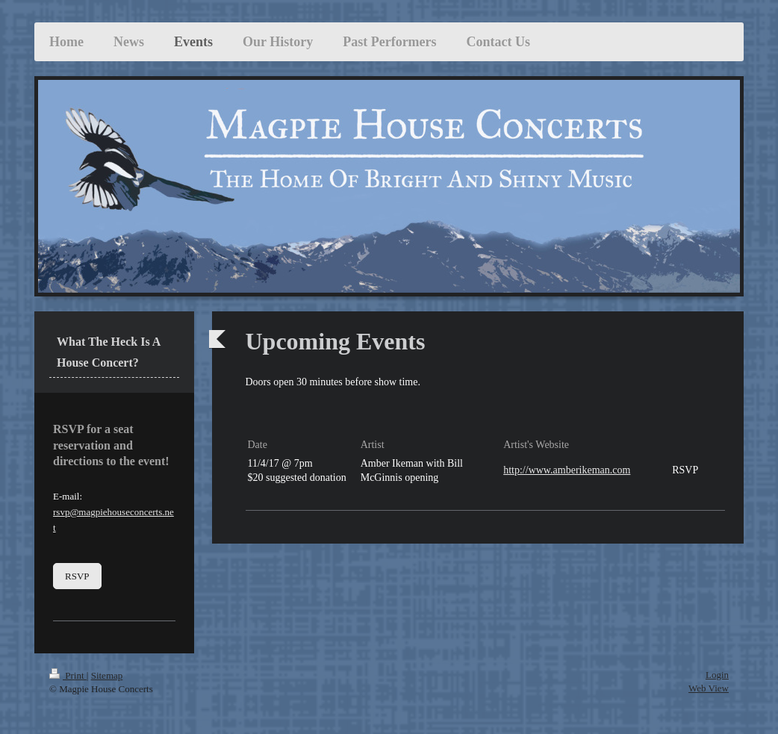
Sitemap (107, 675)
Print (68, 675)
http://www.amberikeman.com (566, 470)
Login (717, 674)
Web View (708, 688)
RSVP (77, 576)
